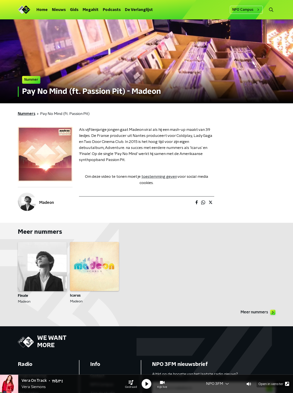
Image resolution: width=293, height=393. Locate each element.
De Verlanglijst (139, 10)
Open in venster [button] (273, 384)
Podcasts (112, 10)
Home (42, 10)
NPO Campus (246, 10)
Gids (74, 10)
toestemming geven (159, 177)
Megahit (91, 10)
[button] (131, 384)
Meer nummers (258, 312)
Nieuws (59, 10)
